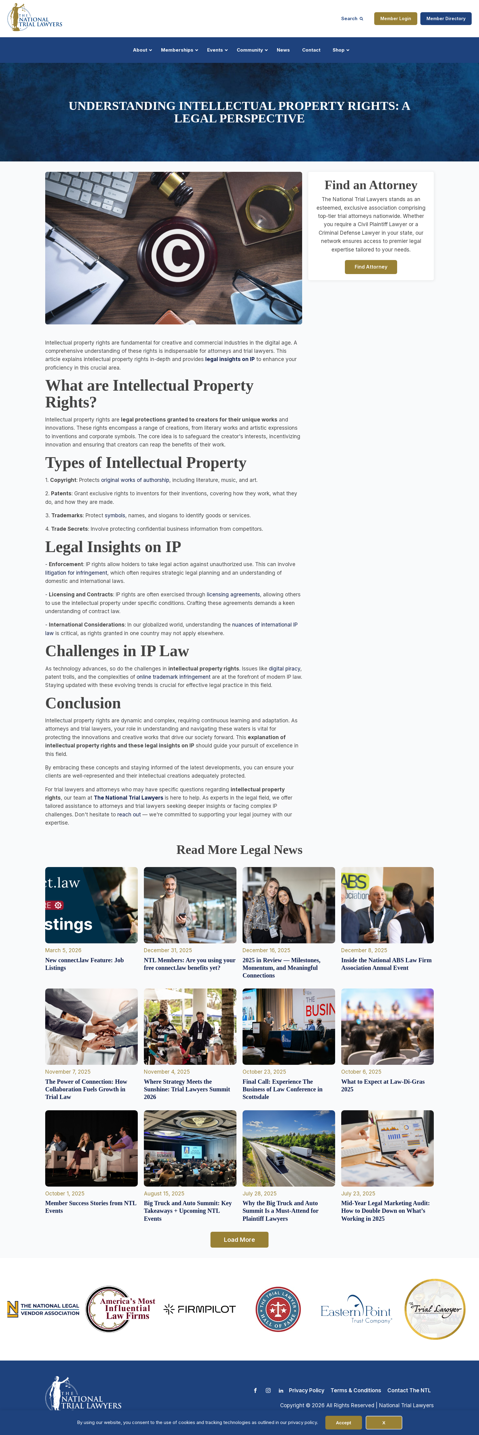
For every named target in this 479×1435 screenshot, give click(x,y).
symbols (114, 515)
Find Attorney (371, 267)
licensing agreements (233, 594)
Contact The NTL (409, 1390)
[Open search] (352, 18)
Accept (343, 1422)
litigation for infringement (76, 573)
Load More (239, 1239)
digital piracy (284, 669)
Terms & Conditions (356, 1390)
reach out (129, 814)
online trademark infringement (173, 677)
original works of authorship (135, 480)
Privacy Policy (306, 1390)
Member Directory (446, 18)
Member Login (395, 18)
